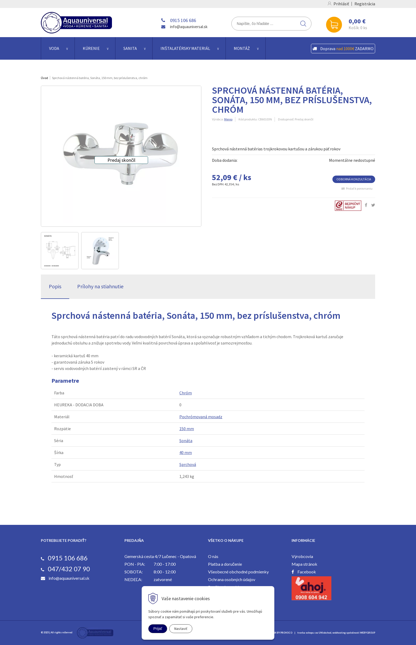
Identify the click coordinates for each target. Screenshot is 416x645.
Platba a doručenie (225, 563)
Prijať (157, 628)
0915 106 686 (183, 20)
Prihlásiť (341, 3)
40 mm (185, 452)
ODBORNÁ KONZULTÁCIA (353, 179)
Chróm (185, 392)
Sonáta (185, 440)
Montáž (242, 48)
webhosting (339, 632)
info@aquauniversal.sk (188, 26)
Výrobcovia (302, 556)
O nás (213, 556)
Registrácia (364, 3)
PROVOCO (286, 632)
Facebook (306, 571)
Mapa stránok (304, 563)
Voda (54, 48)
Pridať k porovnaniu (359, 188)
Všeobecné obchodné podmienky (238, 571)
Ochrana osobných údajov (231, 579)
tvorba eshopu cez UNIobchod (314, 632)
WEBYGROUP (367, 632)
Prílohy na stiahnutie (100, 286)
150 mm (186, 428)
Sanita (130, 48)
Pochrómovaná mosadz (200, 416)
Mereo (228, 119)
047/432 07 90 (69, 569)
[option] (60, 250)
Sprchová (187, 464)
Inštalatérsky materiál (185, 48)
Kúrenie (91, 48)
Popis (55, 286)
